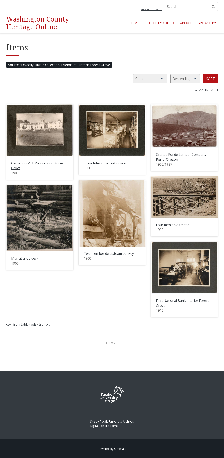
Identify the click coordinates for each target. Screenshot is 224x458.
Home (134, 23)
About (185, 23)
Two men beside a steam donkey (109, 253)
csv (8, 324)
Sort (210, 78)
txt (47, 324)
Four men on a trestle (172, 225)
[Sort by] (150, 78)
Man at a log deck (24, 258)
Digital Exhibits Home (104, 426)
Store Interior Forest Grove (105, 163)
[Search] (191, 6)
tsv (41, 324)
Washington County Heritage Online (37, 23)
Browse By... (208, 23)
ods (33, 324)
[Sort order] (185, 78)
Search (213, 6)
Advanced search (151, 9)
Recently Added (159, 23)
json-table (21, 324)
